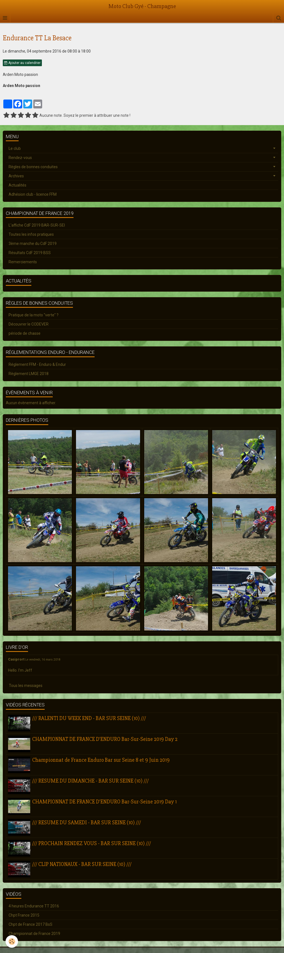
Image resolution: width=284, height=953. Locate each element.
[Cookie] (12, 941)
